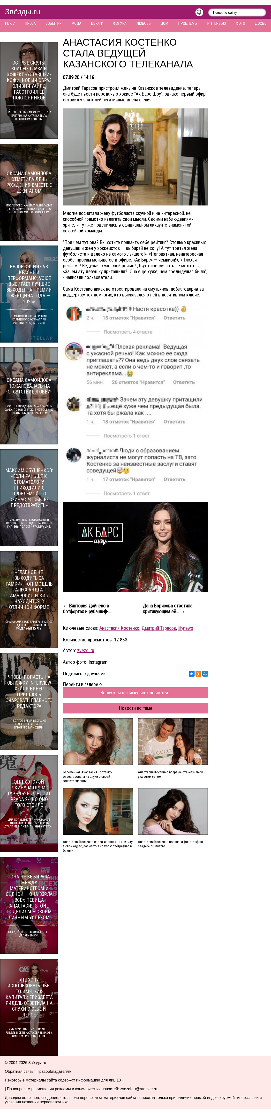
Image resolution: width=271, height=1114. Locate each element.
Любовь (143, 23)
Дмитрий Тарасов (159, 628)
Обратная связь (19, 1071)
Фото (240, 23)
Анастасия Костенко (119, 628)
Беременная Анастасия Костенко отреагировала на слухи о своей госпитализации (87, 776)
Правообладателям (54, 1071)
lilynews (185, 628)
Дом (164, 23)
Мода (76, 23)
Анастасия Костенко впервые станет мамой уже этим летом (170, 774)
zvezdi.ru (85, 650)
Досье (260, 23)
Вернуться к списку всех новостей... (135, 693)
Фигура (120, 23)
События (53, 23)
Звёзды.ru (22, 11)
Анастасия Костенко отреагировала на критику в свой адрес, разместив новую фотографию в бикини (98, 846)
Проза (30, 23)
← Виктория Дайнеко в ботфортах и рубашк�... (87, 608)
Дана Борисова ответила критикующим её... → (167, 608)
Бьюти (97, 23)
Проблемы (187, 23)
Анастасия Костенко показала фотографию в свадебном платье (171, 844)
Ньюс (10, 23)
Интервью (216, 23)
